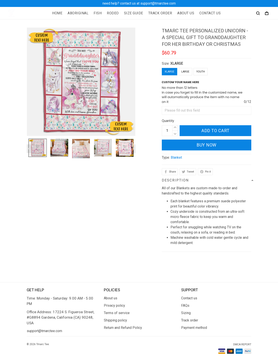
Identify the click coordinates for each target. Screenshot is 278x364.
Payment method (194, 328)
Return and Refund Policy (123, 328)
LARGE (185, 71)
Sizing (186, 313)
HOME (57, 13)
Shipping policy (115, 320)
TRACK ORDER (160, 13)
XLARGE (176, 63)
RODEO (113, 13)
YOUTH (200, 71)
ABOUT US (185, 13)
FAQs (185, 305)
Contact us (189, 298)
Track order (189, 320)
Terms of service (117, 313)
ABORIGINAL (78, 13)
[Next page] (133, 148)
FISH (98, 13)
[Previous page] (29, 148)
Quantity (168, 121)
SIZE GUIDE (133, 13)
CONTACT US (210, 13)
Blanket (176, 157)
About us (110, 298)
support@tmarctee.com (44, 331)
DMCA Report (242, 344)
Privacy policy (114, 305)
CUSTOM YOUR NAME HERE (180, 82)
